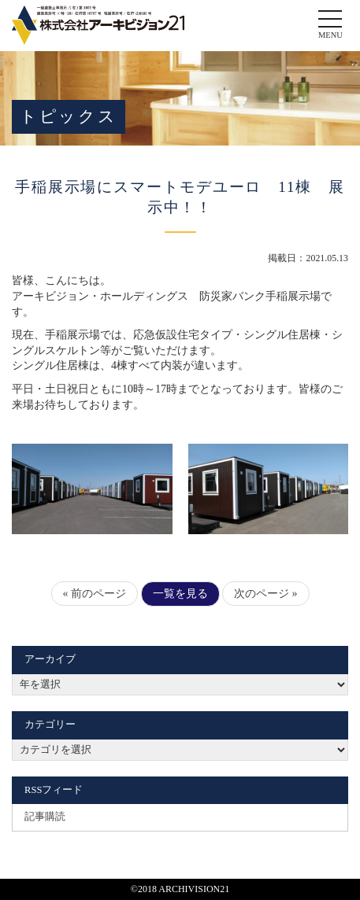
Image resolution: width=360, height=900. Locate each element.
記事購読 (44, 816)
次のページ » (266, 593)
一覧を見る (180, 593)
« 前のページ (95, 593)
